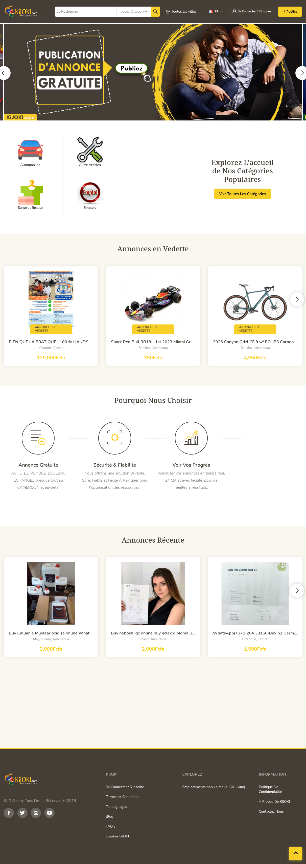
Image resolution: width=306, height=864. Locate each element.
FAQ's (110, 826)
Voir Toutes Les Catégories (242, 193)
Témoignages (116, 806)
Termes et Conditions (122, 796)
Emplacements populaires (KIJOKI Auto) (213, 787)
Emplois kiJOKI (117, 836)
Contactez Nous (271, 811)
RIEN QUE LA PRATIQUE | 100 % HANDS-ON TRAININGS (51, 342)
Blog (109, 816)
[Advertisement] (153, 702)
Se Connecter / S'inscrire (250, 11)
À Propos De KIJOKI (274, 801)
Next (297, 299)
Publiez (291, 11)
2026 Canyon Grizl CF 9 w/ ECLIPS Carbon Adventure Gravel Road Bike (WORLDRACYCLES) (255, 342)
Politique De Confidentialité (270, 789)
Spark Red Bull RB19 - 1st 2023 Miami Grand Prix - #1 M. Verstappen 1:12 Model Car (153, 342)
